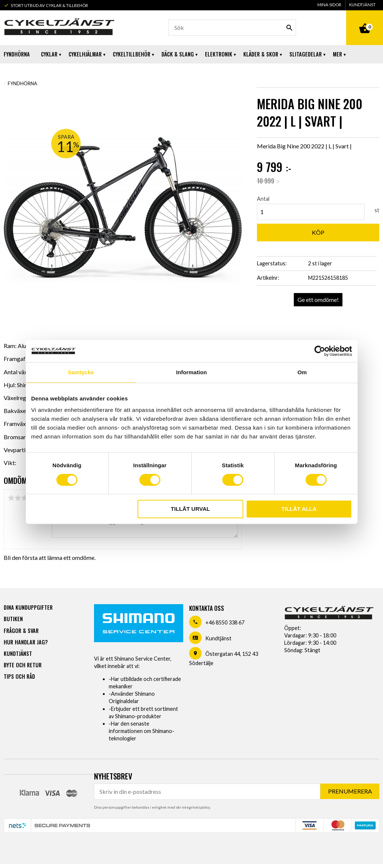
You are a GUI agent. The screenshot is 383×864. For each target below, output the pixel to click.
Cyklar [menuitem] (49, 54)
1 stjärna (11, 498)
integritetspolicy (196, 807)
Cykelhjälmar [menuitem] (85, 54)
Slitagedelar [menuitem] (305, 54)
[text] (318, 167)
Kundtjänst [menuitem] (362, 4)
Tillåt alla (298, 509)
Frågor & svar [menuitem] (21, 630)
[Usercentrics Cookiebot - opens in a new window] (320, 351)
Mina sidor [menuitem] (329, 4)
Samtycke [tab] (81, 372)
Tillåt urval (190, 509)
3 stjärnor (24, 498)
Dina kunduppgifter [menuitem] (28, 607)
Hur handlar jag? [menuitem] (26, 642)
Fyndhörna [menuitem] (17, 54)
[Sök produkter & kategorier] (232, 28)
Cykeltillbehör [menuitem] (131, 54)
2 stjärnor (17, 498)
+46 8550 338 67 (224, 622)
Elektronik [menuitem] (218, 54)
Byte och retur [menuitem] (23, 665)
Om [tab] (302, 372)
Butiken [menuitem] (13, 619)
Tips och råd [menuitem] (19, 676)
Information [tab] (191, 372)
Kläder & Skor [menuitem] (260, 54)
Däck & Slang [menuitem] (177, 54)
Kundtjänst (218, 638)
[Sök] (289, 27)
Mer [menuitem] (337, 54)
